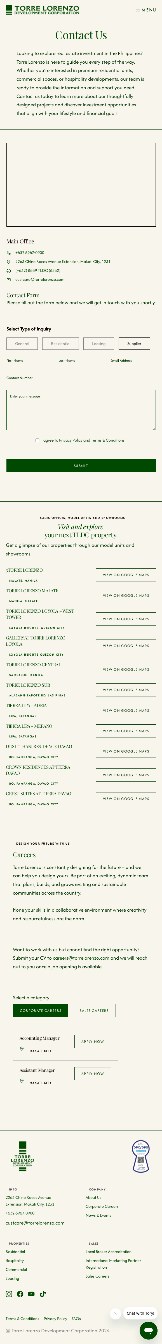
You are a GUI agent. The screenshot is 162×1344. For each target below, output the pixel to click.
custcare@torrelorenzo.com (39, 279)
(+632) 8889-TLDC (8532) (37, 270)
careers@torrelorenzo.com (81, 957)
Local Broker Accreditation (109, 1251)
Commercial (16, 1269)
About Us (93, 1197)
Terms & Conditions (108, 440)
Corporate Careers (102, 1206)
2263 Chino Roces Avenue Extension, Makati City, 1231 (63, 261)
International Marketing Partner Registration (113, 1263)
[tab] (22, 343)
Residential (15, 1251)
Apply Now (92, 1041)
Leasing (12, 1278)
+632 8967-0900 (29, 252)
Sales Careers (97, 1276)
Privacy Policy (71, 440)
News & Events (98, 1215)
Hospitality (15, 1260)
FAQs (76, 1318)
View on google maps (126, 575)
